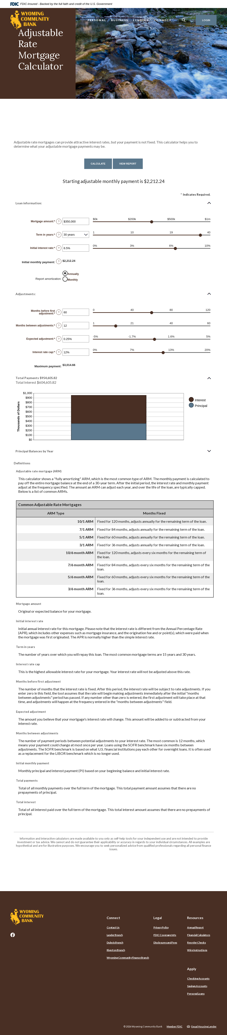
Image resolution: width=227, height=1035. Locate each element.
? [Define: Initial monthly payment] (58, 261)
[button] (113, 203)
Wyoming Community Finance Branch (128, 957)
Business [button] (119, 20)
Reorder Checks (196, 942)
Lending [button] (141, 20)
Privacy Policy (161, 927)
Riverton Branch (116, 950)
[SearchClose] (184, 20)
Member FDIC (174, 1026)
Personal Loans (195, 993)
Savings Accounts (197, 986)
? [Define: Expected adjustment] (58, 339)
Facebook (12, 935)
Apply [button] (191, 969)
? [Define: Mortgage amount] (58, 221)
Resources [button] (195, 918)
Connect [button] (163, 20)
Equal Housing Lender (204, 1026)
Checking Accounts (198, 978)
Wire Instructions (197, 950)
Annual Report (195, 927)
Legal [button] (157, 918)
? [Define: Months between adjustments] (58, 325)
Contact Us (113, 927)
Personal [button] (97, 20)
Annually (73, 274)
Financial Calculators (198, 935)
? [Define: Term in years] (58, 234)
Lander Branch (115, 935)
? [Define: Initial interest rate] (58, 248)
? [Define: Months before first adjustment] (58, 312)
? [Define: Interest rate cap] (58, 352)
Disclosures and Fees (165, 942)
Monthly (73, 279)
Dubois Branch (115, 942)
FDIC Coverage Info (164, 935)
